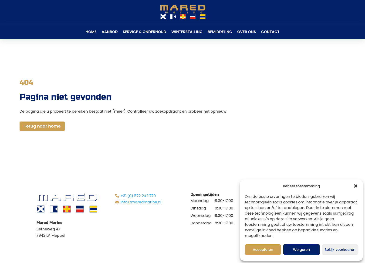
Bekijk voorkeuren (339, 249)
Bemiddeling (220, 31)
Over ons (246, 31)
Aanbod (109, 31)
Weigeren (301, 249)
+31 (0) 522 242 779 (138, 196)
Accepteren (263, 249)
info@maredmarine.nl (141, 202)
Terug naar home (42, 126)
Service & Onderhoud (144, 31)
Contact (270, 31)
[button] (355, 186)
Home (91, 31)
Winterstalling (187, 31)
